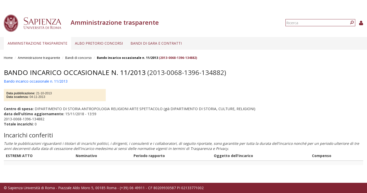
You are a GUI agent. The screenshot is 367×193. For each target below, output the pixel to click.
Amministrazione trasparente (37, 43)
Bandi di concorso (78, 58)
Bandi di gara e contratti (156, 43)
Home (8, 58)
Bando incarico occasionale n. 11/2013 (127, 58)
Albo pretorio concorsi (99, 43)
